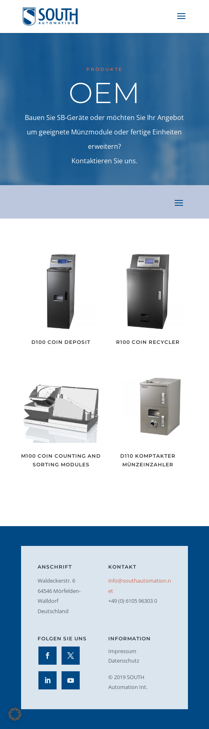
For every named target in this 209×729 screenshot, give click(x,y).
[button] (15, 714)
